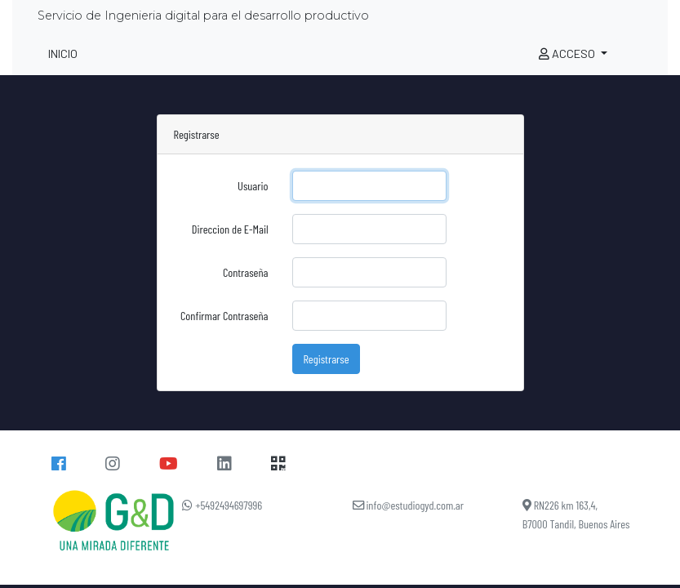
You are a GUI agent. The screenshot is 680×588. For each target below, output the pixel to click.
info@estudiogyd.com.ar (408, 505)
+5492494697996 (222, 505)
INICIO (63, 53)
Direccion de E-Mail (230, 229)
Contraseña (246, 272)
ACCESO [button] (568, 53)
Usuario (253, 186)
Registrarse (326, 359)
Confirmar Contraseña (224, 316)
